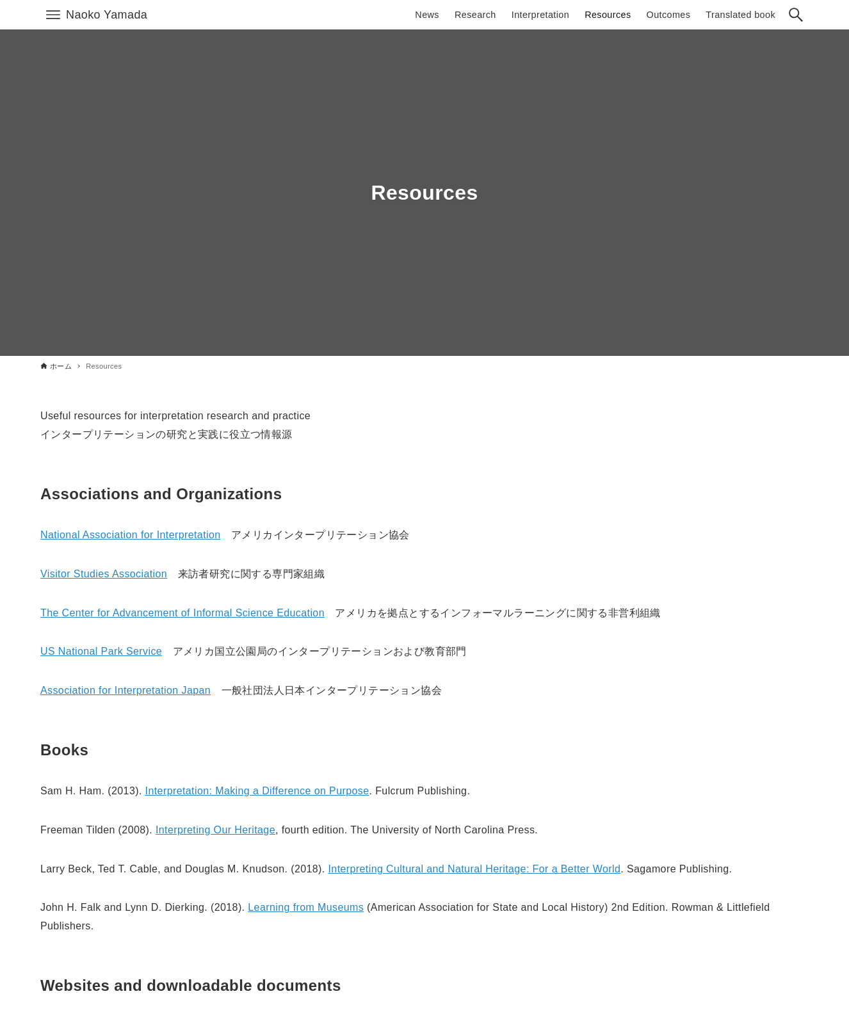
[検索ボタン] (796, 15)
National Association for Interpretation (130, 534)
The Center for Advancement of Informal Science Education (182, 612)
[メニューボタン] (53, 15)
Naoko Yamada (106, 14)
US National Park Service (101, 651)
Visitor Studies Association (103, 573)
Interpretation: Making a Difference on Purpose (257, 790)
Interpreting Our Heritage (215, 829)
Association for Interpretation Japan (125, 690)
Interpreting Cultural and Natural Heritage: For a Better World (474, 868)
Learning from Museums (306, 907)
